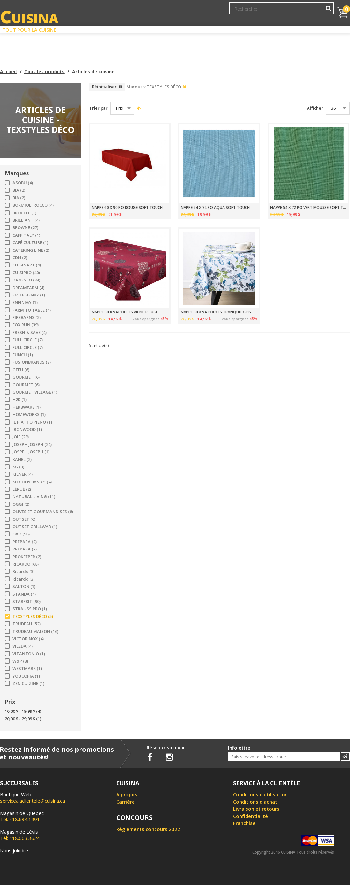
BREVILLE (24, 213)
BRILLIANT (26, 220)
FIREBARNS (26, 317)
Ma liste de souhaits (278, 11)
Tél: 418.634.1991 (22, 816)
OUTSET (23, 519)
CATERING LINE (30, 250)
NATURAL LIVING (33, 496)
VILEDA (22, 646)
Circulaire (219, 28)
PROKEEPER (26, 556)
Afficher (315, 108)
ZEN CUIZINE (28, 683)
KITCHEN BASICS (32, 482)
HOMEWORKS (29, 414)
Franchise (244, 823)
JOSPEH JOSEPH (30, 452)
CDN (19, 257)
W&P (20, 661)
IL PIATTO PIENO (32, 422)
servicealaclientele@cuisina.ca (32, 800)
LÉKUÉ (21, 489)
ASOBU (22, 183)
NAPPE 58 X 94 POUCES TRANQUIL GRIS (216, 312)
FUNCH (22, 355)
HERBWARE (26, 407)
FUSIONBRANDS (31, 362)
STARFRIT (26, 601)
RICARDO (25, 564)
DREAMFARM (28, 287)
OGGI (20, 504)
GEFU (20, 370)
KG (18, 467)
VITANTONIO (28, 654)
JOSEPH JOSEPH (32, 444)
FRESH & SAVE (29, 332)
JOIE (20, 437)
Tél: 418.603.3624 (20, 834)
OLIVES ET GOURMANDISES (42, 511)
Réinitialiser (104, 86)
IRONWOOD (27, 429)
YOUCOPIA (26, 676)
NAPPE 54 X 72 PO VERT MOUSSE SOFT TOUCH (308, 207)
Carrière (125, 801)
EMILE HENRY (28, 295)
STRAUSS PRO (29, 609)
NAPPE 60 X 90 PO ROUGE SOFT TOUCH (127, 207)
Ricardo (23, 571)
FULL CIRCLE (27, 339)
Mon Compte (238, 11)
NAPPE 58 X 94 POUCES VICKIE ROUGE (125, 312)
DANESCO (26, 280)
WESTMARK (27, 668)
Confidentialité (250, 816)
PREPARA (24, 541)
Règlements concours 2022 (148, 829)
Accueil (8, 71)
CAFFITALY (26, 235)
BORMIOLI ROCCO (33, 205)
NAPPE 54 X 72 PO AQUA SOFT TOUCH (215, 207)
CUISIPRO (26, 272)
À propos (126, 794)
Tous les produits (44, 71)
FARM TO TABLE (31, 310)
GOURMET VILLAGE (34, 392)
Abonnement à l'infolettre (191, 11)
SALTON (23, 586)
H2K (19, 399)
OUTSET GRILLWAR (34, 526)
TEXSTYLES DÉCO (32, 616)
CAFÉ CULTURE (30, 242)
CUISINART (26, 265)
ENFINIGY (25, 302)
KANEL (22, 459)
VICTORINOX (28, 639)
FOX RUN (25, 324)
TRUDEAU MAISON (35, 631)
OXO (21, 534)
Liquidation (174, 28)
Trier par (98, 108)
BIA (18, 190)
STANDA (24, 594)
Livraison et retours (256, 808)
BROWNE (25, 227)
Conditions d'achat (255, 801)
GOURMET (26, 377)
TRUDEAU (26, 624)
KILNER (22, 474)
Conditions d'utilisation (260, 794)
